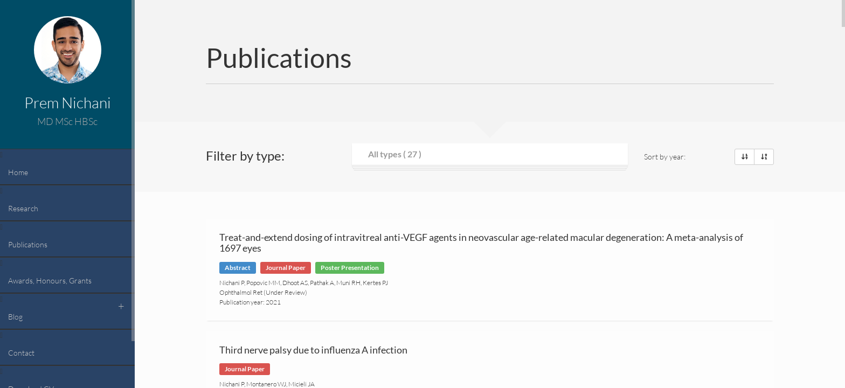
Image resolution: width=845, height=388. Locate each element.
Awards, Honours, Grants (50, 280)
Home (18, 172)
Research (23, 208)
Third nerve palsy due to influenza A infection (313, 350)
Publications (27, 244)
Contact (21, 352)
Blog (15, 316)
